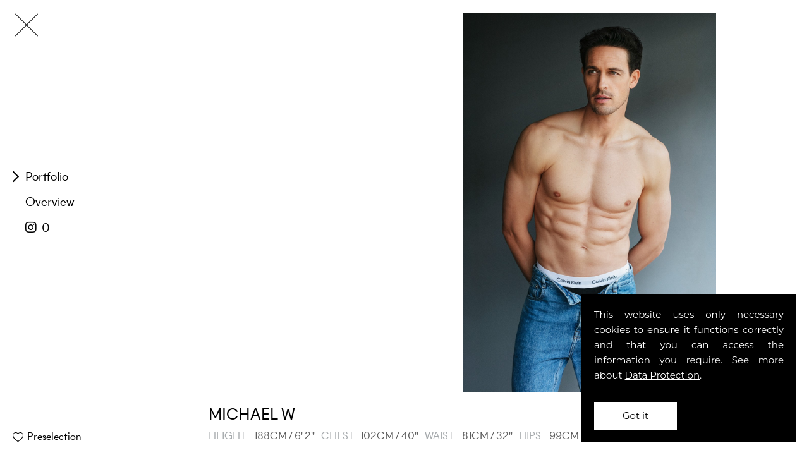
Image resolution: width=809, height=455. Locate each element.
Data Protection (662, 375)
